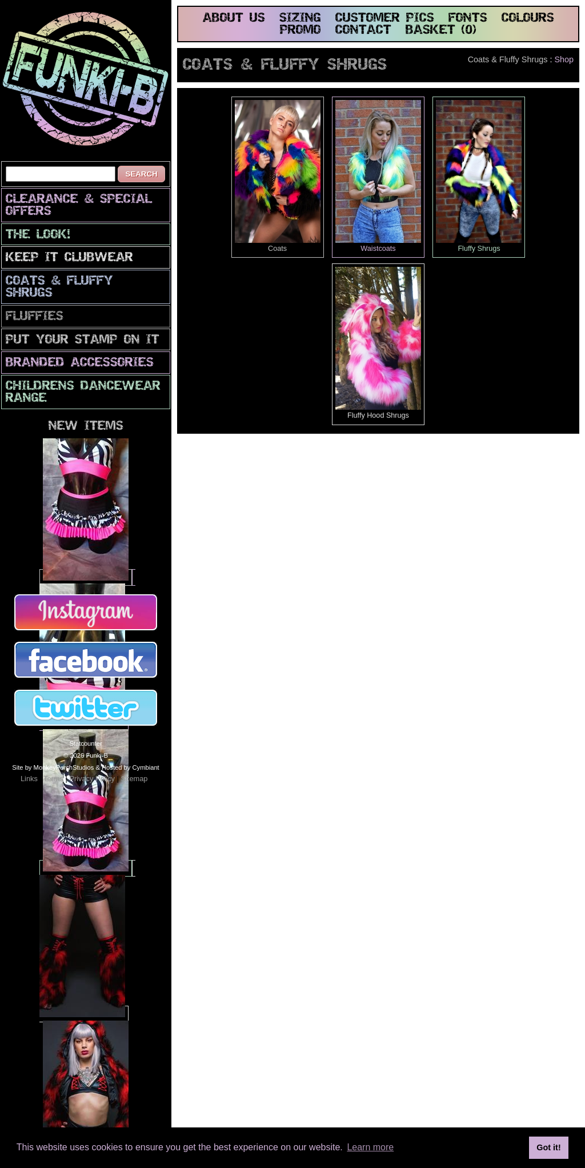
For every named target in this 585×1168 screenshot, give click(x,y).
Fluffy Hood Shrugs (378, 343)
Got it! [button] (548, 1147)
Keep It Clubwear (69, 258)
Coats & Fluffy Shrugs (59, 287)
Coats (277, 176)
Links (29, 778)
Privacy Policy (92, 778)
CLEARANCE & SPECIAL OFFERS (79, 206)
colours (528, 19)
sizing (300, 19)
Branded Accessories (80, 363)
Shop (564, 59)
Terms (53, 778)
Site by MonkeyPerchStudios (53, 767)
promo (300, 31)
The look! (38, 235)
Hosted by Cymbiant (130, 767)
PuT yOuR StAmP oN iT (82, 340)
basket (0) (441, 31)
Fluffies (34, 317)
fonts (467, 19)
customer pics (384, 19)
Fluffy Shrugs (479, 176)
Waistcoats (378, 176)
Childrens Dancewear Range (83, 393)
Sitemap (134, 778)
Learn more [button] (370, 1147)
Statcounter (85, 743)
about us (234, 19)
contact (363, 31)
